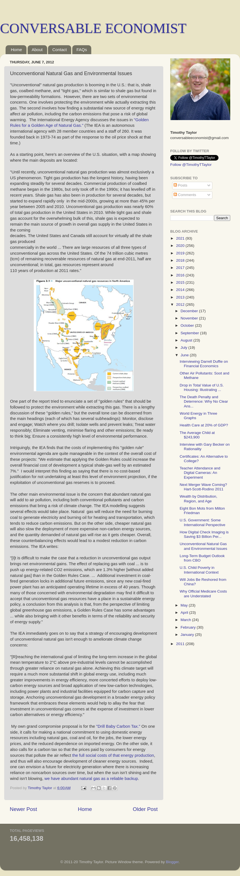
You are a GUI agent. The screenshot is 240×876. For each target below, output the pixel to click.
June (185, 355)
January (188, 634)
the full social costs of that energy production (113, 755)
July (184, 347)
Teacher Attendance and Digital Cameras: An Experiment (200, 472)
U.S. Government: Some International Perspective (202, 522)
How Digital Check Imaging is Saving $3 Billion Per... (204, 534)
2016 (181, 275)
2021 (181, 238)
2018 (181, 260)
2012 (181, 304)
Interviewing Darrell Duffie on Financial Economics (204, 363)
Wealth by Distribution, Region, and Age (198, 498)
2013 (181, 297)
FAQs (81, 49)
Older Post (145, 809)
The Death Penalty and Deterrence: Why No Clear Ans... (204, 401)
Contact (59, 49)
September (190, 333)
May (185, 605)
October (188, 325)
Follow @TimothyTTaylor (191, 165)
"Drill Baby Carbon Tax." (118, 726)
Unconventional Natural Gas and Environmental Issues (203, 546)
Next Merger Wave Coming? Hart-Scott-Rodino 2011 (203, 487)
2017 (181, 268)
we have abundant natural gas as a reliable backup (91, 778)
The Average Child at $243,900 (197, 435)
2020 (181, 246)
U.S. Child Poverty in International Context (199, 569)
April (185, 612)
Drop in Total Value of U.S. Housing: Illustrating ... (202, 387)
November (190, 318)
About (37, 49)
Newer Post (23, 809)
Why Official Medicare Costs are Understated (203, 593)
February (189, 627)
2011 (181, 644)
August (187, 340)
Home (16, 49)
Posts (181, 185)
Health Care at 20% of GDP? (204, 425)
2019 (181, 253)
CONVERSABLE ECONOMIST (93, 28)
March (186, 620)
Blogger (172, 862)
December (190, 311)
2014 (181, 290)
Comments (185, 195)
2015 (181, 282)
